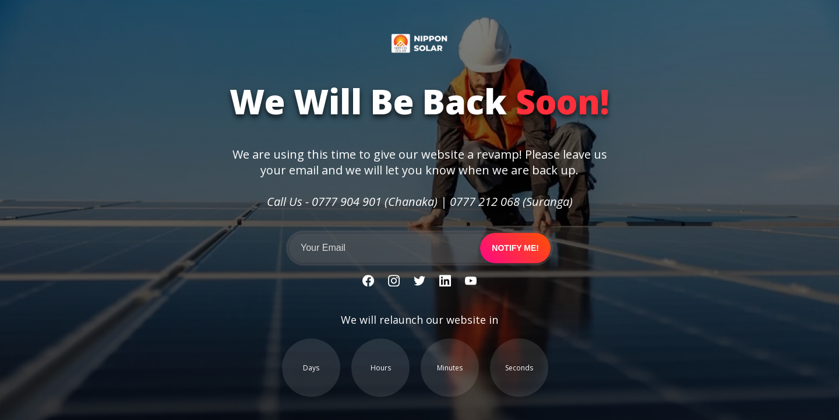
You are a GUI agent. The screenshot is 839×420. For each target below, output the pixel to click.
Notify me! (515, 248)
